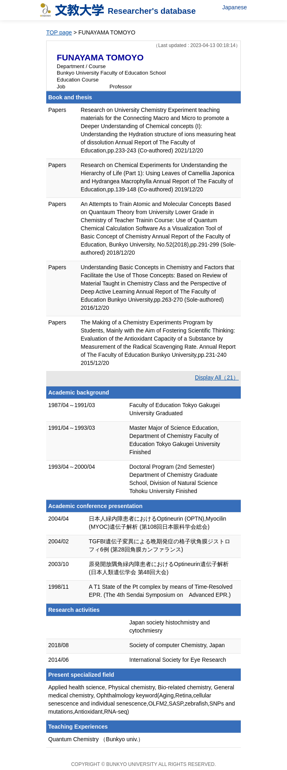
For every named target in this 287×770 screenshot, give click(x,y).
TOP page (59, 32)
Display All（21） (217, 377)
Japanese (234, 7)
